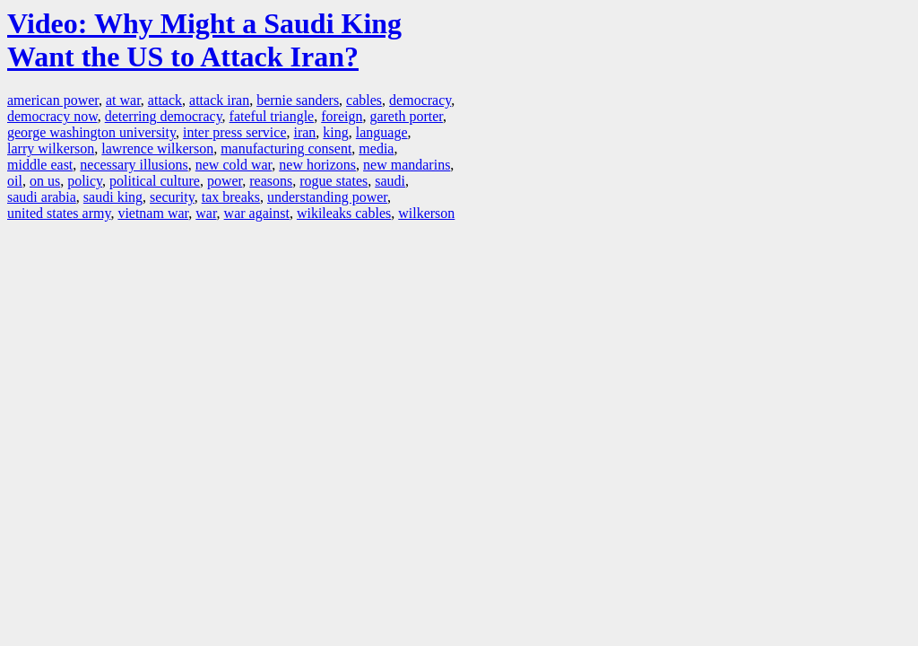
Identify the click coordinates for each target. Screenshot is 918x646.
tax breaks (231, 197)
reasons (270, 180)
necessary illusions (133, 164)
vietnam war (152, 213)
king (335, 132)
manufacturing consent (286, 148)
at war (123, 100)
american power (53, 100)
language (382, 132)
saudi (390, 180)
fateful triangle (272, 116)
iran (304, 132)
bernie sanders (297, 100)
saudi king (113, 197)
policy (84, 180)
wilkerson (426, 213)
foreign (341, 116)
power (224, 180)
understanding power (327, 197)
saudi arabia (41, 197)
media (376, 148)
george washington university (91, 132)
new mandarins (406, 164)
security (172, 197)
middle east (40, 164)
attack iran (219, 100)
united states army (58, 213)
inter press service (235, 132)
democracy (420, 100)
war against (257, 213)
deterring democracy (163, 116)
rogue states (333, 180)
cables (364, 100)
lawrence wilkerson (157, 148)
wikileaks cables (344, 213)
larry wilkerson (50, 148)
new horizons (317, 164)
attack (165, 100)
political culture (154, 180)
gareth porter (406, 116)
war (205, 213)
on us (45, 180)
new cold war (234, 164)
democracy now (52, 116)
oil (14, 180)
